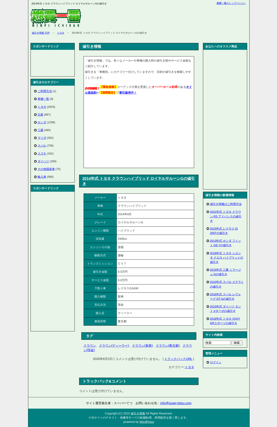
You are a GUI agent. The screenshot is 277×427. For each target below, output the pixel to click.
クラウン (90, 345)
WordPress (146, 421)
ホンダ (42, 122)
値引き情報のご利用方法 (226, 204)
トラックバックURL (178, 359)
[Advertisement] (122, 132)
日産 (40, 114)
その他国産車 (46, 169)
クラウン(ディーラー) (114, 345)
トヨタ (60, 32)
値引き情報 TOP (41, 32)
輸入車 (42, 176)
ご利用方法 (45, 91)
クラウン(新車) (142, 345)
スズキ (42, 153)
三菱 (40, 130)
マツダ (42, 137)
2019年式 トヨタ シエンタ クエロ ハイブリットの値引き (226, 257)
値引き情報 (138, 413)
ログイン (216, 362)
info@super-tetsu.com (175, 403)
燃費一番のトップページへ (231, 3)
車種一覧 (43, 98)
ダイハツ (43, 161)
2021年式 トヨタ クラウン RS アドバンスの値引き (225, 216)
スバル (42, 145)
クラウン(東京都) (168, 345)
